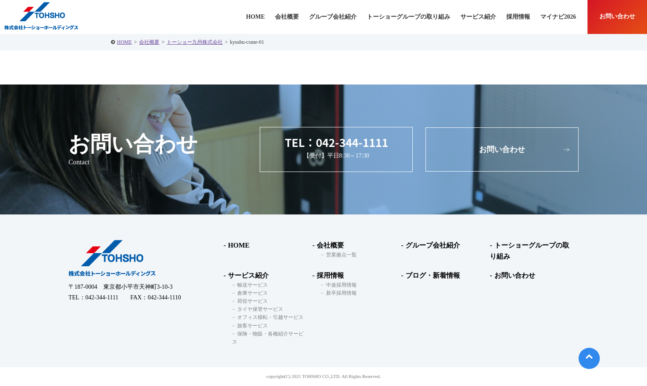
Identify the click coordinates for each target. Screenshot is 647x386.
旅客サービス (252, 326)
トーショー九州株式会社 (195, 42)
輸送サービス (252, 285)
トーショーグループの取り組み (408, 17)
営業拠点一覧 (341, 255)
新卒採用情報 (341, 293)
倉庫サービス (252, 293)
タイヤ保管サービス (260, 309)
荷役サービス (252, 301)
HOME (124, 42)
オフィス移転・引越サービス (270, 317)
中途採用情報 (341, 285)
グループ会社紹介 (333, 17)
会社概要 (149, 42)
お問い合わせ (617, 16)
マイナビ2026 (558, 17)
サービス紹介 (248, 275)
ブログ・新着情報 (433, 275)
